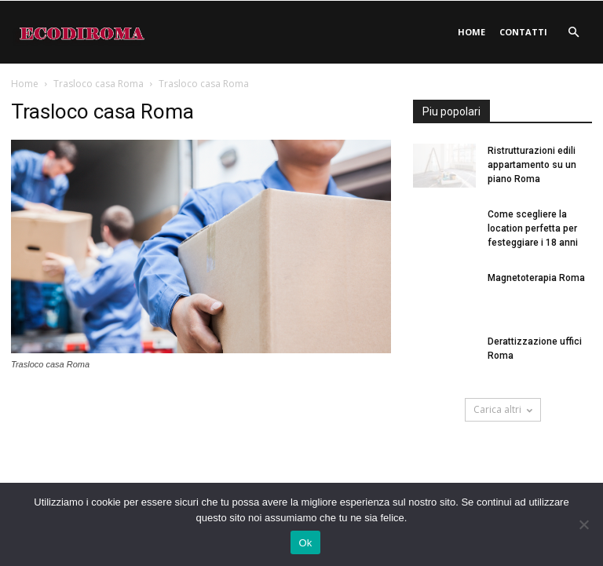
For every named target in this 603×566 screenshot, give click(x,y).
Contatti (523, 32)
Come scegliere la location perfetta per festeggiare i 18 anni (533, 228)
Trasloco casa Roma (98, 83)
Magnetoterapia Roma (536, 277)
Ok (305, 543)
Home (471, 32)
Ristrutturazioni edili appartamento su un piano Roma (532, 164)
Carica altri (502, 409)
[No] (583, 524)
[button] (573, 32)
